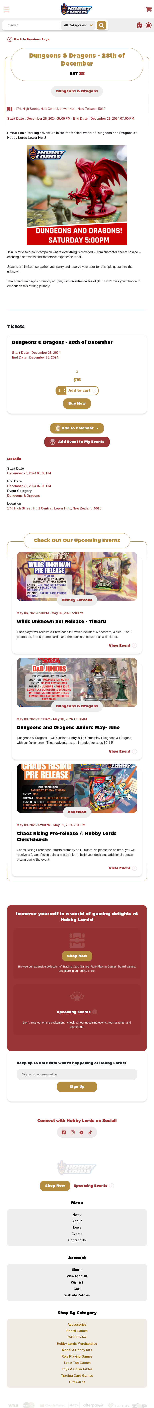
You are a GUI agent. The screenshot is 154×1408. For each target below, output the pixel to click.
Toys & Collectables (77, 1369)
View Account (77, 1276)
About (77, 1221)
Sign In (77, 1269)
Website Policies (77, 1295)
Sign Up (77, 1087)
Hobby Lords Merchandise (77, 1343)
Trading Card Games (77, 1375)
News (77, 1227)
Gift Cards (77, 1382)
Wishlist (77, 1282)
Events (77, 1234)
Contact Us (77, 1240)
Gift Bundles (77, 1337)
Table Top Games (77, 1363)
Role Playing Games (77, 1356)
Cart (77, 1289)
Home (77, 1214)
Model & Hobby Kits (77, 1350)
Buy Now (77, 404)
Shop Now (77, 956)
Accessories (77, 1324)
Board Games (77, 1331)
